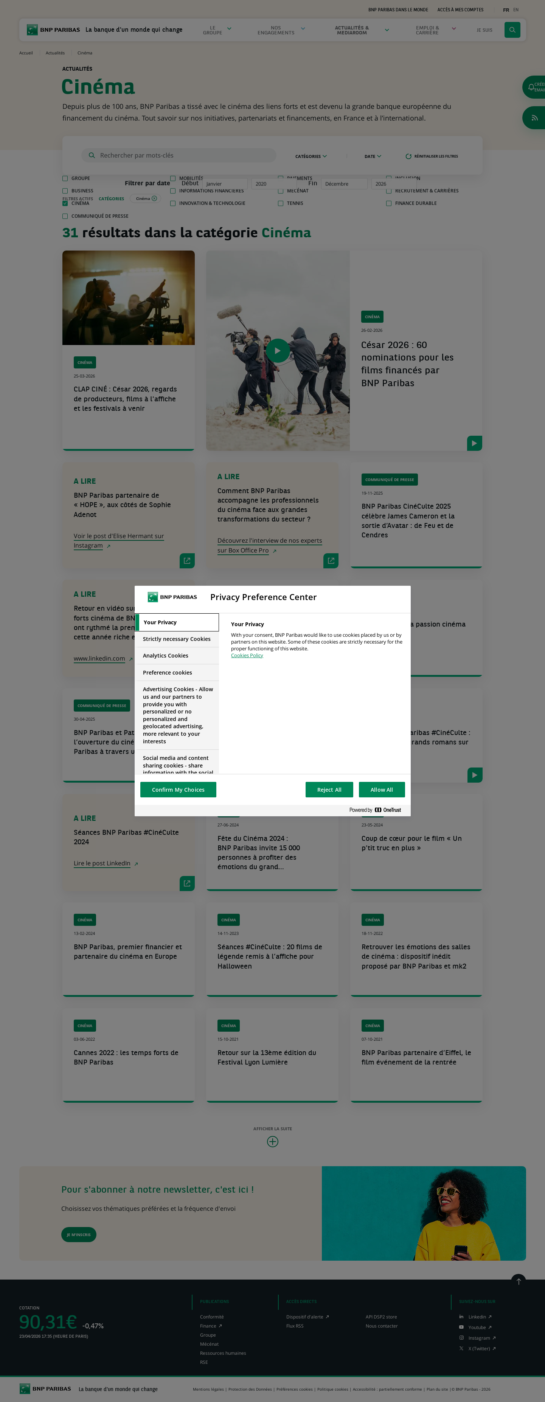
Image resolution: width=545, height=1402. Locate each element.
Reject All (329, 789)
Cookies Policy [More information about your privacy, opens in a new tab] (247, 655)
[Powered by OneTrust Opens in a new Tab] (378, 810)
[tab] (177, 622)
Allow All (382, 789)
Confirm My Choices (178, 789)
